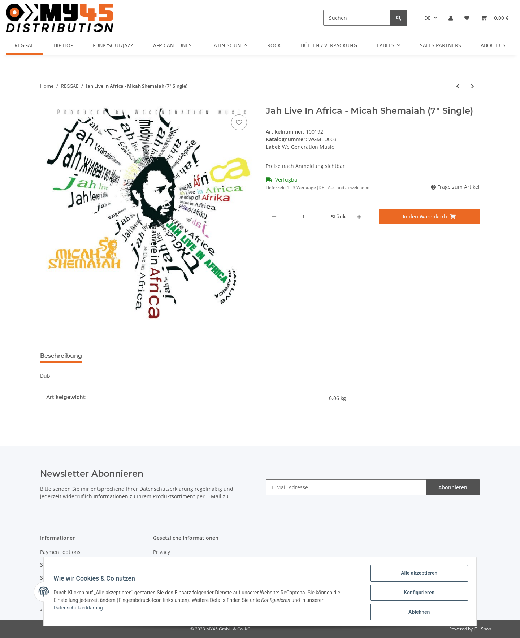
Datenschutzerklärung (166, 488)
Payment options (60, 551)
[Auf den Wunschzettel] (239, 122)
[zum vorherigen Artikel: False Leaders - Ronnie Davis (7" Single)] (457, 86)
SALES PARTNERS (440, 45)
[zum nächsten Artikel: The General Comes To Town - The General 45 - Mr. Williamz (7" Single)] (472, 86)
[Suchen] (357, 18)
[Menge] (304, 217)
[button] (451, 17)
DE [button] (427, 17)
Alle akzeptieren (417, 575)
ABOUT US (493, 45)
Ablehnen (417, 612)
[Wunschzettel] (467, 17)
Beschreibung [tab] (61, 355)
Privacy (161, 551)
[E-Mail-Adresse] (346, 487)
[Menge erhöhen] (359, 217)
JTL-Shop (482, 629)
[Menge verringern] (274, 217)
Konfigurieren (417, 593)
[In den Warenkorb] (429, 216)
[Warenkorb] (494, 17)
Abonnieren (452, 487)
